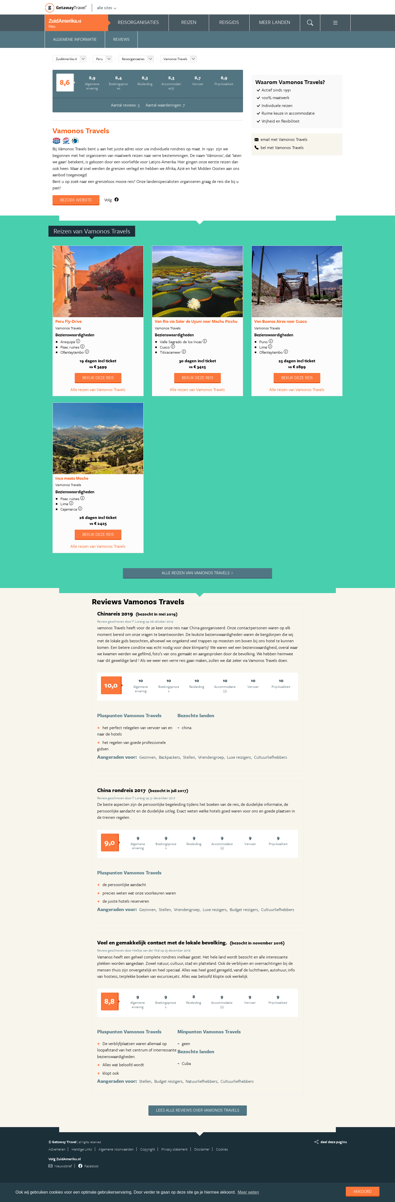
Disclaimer (202, 1149)
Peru (99, 58)
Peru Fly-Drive (68, 321)
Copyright (147, 1149)
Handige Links (82, 1149)
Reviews (121, 39)
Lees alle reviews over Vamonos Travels (197, 1110)
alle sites (107, 8)
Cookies (222, 1149)
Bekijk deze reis (98, 378)
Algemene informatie (75, 39)
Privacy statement (174, 1149)
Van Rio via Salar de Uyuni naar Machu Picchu (196, 321)
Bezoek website (76, 200)
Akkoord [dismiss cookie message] (362, 1191)
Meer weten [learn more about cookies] (248, 1192)
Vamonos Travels (175, 58)
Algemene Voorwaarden (116, 1149)
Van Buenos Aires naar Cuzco (280, 321)
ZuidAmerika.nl (66, 58)
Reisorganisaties (133, 58)
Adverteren (56, 1149)
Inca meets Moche (71, 478)
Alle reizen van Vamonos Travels (97, 389)
